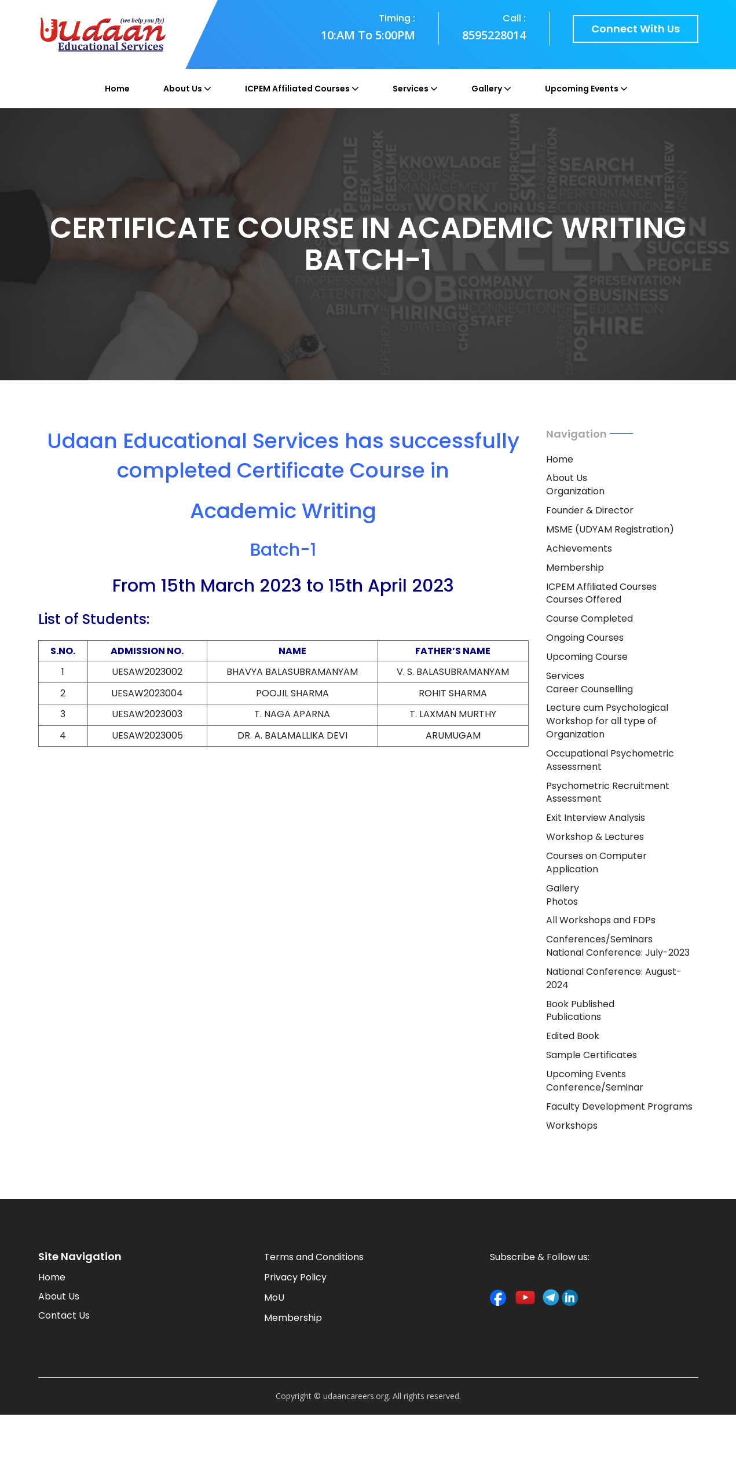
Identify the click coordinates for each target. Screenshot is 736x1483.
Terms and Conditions (314, 1257)
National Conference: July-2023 (618, 952)
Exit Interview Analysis (595, 817)
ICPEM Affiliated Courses (297, 88)
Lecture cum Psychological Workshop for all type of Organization (607, 721)
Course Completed (589, 618)
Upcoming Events (581, 88)
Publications (573, 1016)
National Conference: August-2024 (614, 978)
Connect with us (635, 28)
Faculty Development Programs (619, 1106)
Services (411, 88)
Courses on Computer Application (596, 862)
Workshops (572, 1125)
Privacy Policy (295, 1277)
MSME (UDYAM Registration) (610, 529)
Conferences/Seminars (599, 939)
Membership (575, 567)
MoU (274, 1297)
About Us (182, 88)
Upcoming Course (587, 656)
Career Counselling (589, 689)
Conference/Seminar (594, 1087)
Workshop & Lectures (595, 836)
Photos (562, 901)
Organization (575, 491)
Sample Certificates (591, 1055)
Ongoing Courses (585, 637)
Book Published (580, 1004)
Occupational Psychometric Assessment (610, 760)
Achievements (579, 548)
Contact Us (64, 1315)
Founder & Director (590, 510)
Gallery (486, 88)
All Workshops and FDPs (601, 920)
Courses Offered (583, 599)
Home (117, 88)
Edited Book (572, 1035)
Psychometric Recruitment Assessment (607, 792)
